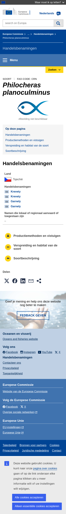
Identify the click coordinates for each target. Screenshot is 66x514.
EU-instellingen (12, 427)
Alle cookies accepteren (29, 497)
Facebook (10, 406)
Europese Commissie (13, 34)
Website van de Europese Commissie (25, 391)
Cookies (54, 445)
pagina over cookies (45, 468)
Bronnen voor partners (33, 445)
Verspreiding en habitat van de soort (26, 145)
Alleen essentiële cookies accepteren (37, 506)
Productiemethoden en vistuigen (24, 140)
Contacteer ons (12, 362)
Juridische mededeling (35, 450)
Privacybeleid (11, 368)
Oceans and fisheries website (20, 339)
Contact (56, 450)
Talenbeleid (9, 445)
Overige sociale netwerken (19, 412)
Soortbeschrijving (15, 150)
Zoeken (58, 23)
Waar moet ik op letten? (49, 2)
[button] (6, 280)
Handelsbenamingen (44, 34)
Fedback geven (33, 315)
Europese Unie (12, 432)
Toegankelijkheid (13, 373)
